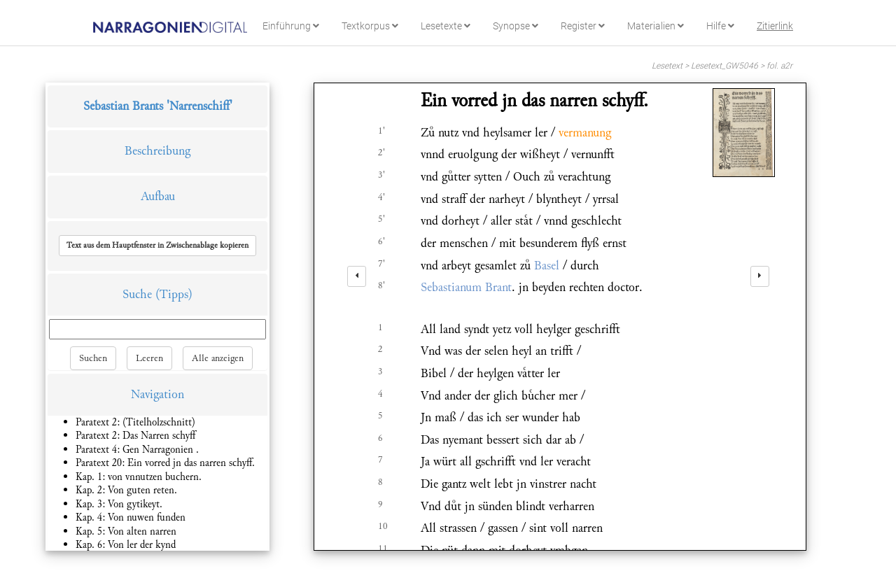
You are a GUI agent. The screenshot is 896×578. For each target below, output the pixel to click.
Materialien (655, 25)
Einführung (290, 25)
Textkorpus (370, 25)
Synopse (515, 25)
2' (381, 153)
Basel (546, 265)
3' (381, 175)
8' (381, 285)
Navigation (157, 394)
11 (383, 549)
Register (583, 25)
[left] (356, 276)
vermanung (585, 132)
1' (381, 131)
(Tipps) (173, 294)
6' (381, 241)
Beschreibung (157, 151)
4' (381, 197)
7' (381, 264)
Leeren (149, 358)
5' (381, 219)
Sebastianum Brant (466, 287)
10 (383, 526)
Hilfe (720, 25)
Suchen (93, 358)
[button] (157, 245)
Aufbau (158, 196)
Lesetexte (445, 25)
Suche (137, 294)
